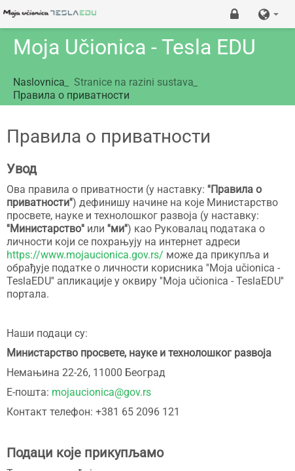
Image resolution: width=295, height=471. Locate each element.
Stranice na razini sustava (134, 82)
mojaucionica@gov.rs (101, 392)
